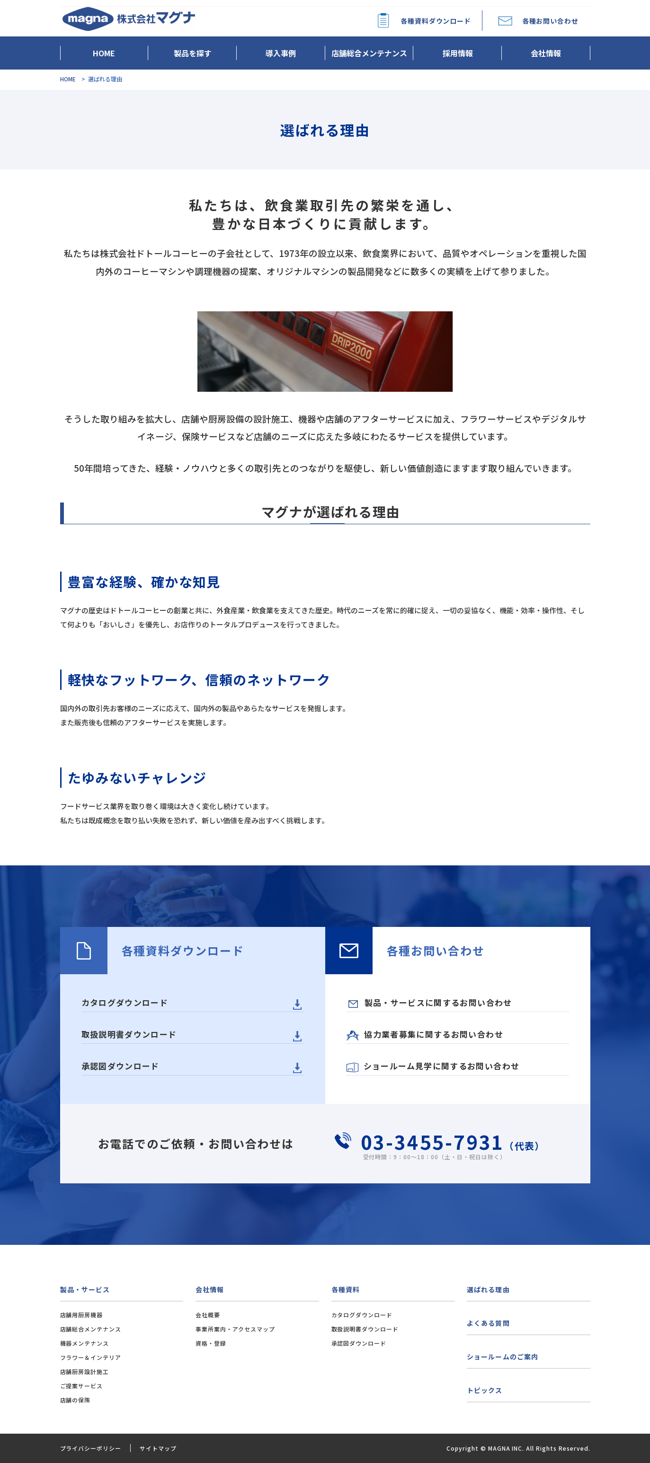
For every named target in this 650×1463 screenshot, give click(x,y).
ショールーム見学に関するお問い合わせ (433, 1066)
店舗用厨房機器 (81, 1315)
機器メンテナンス (84, 1343)
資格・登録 (211, 1343)
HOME (104, 53)
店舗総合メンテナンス (369, 53)
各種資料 (345, 1289)
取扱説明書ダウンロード (129, 1034)
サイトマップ (158, 1448)
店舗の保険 (75, 1400)
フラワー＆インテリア (91, 1357)
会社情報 (546, 53)
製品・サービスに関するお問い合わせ (430, 1002)
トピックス (485, 1390)
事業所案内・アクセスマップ (235, 1329)
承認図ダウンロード (120, 1066)
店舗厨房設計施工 (84, 1371)
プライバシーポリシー (91, 1448)
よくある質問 (488, 1323)
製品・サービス (85, 1289)
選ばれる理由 (488, 1289)
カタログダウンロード (125, 1002)
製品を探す (193, 53)
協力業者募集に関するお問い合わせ (425, 1034)
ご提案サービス (81, 1386)
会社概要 (208, 1315)
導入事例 (281, 53)
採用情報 (458, 53)
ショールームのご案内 (502, 1356)
